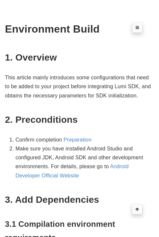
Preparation (78, 140)
